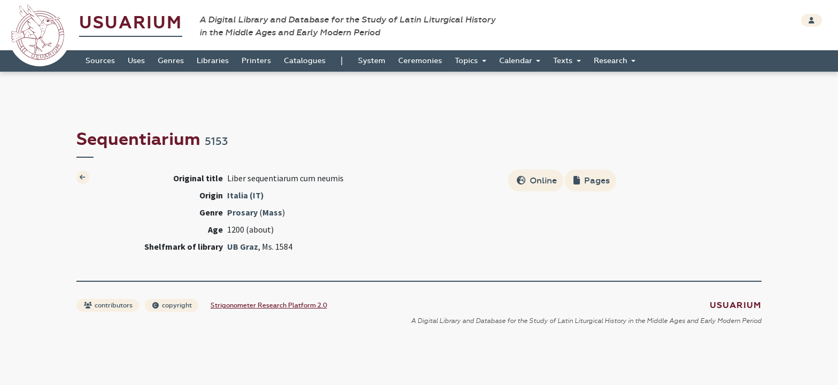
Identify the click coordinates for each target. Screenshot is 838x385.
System (371, 60)
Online (537, 180)
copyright (172, 305)
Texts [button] (564, 60)
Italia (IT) (245, 195)
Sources (100, 60)
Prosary (242, 212)
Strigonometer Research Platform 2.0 (269, 305)
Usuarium (130, 22)
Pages (591, 180)
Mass (272, 212)
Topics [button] (467, 60)
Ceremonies (420, 60)
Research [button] (612, 60)
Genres (171, 60)
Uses (136, 60)
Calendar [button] (516, 60)
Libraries (213, 60)
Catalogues (304, 60)
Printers (256, 60)
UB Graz (242, 246)
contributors (108, 305)
